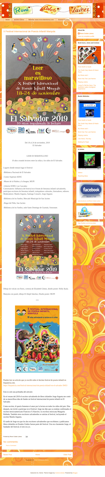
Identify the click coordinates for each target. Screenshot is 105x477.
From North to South (84, 67)
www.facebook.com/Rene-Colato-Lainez (89, 201)
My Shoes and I (83, 75)
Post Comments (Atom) (41, 460)
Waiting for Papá (83, 142)
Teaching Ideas (83, 176)
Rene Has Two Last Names (87, 78)
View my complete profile (86, 36)
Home (8, 20)
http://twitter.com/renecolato (87, 223)
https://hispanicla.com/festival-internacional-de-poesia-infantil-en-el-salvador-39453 (35, 385)
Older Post (67, 455)
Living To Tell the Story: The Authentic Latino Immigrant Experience (87, 87)
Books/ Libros (19, 20)
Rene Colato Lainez (87, 33)
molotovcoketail (59, 473)
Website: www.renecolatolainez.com (41, 20)
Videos (80, 172)
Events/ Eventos (64, 20)
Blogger (75, 473)
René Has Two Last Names (87, 132)
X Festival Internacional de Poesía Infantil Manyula (29, 31)
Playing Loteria (83, 82)
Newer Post (7, 455)
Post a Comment (11, 445)
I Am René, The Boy (84, 139)
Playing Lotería (83, 135)
